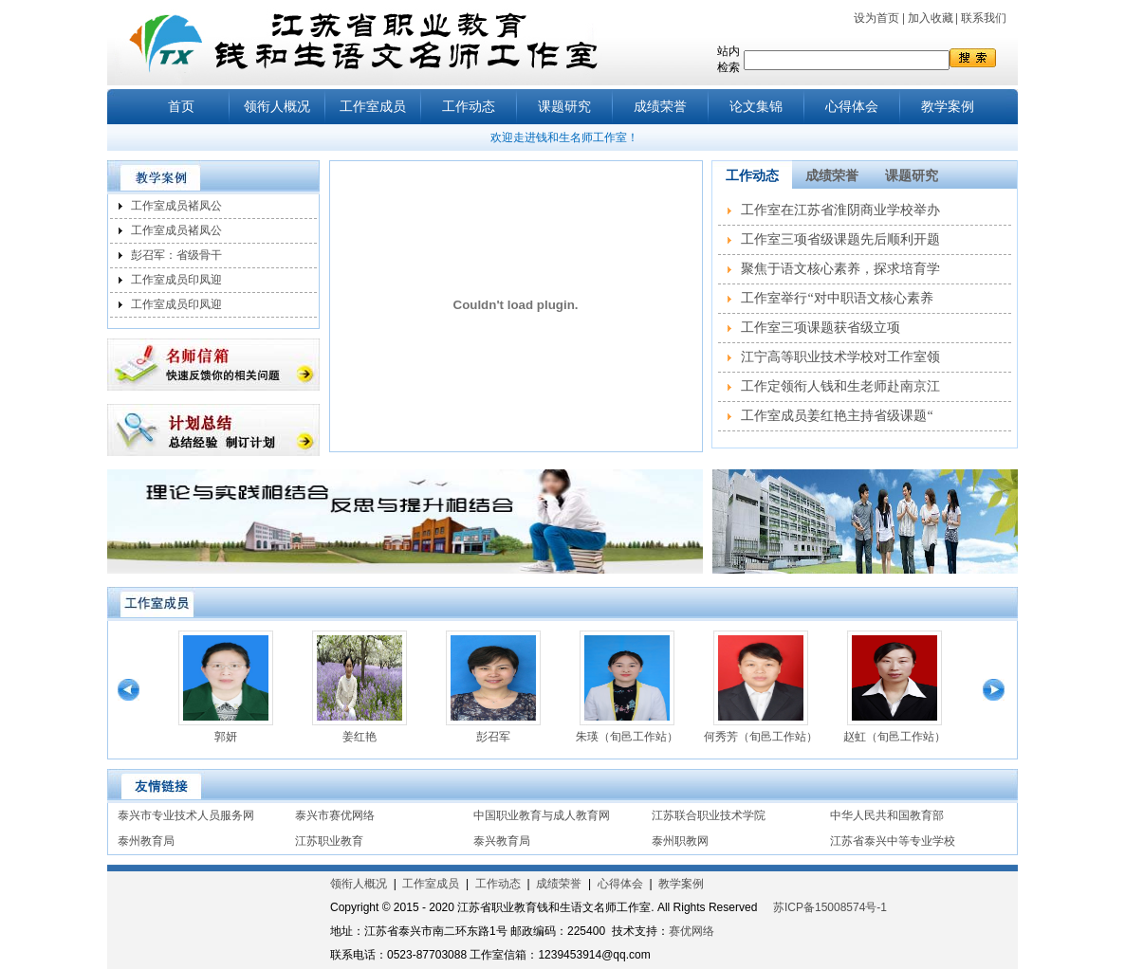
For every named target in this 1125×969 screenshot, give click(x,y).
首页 (181, 107)
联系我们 (983, 18)
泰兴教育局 (501, 841)
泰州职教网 (680, 841)
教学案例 (947, 107)
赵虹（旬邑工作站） (894, 736)
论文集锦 (756, 107)
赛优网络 (691, 931)
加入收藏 (930, 18)
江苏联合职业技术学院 (708, 815)
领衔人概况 (277, 107)
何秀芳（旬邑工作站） (761, 736)
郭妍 (225, 736)
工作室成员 (373, 107)
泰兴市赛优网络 (335, 815)
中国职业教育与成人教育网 (541, 815)
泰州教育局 (146, 841)
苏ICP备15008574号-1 (830, 907)
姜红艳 (359, 736)
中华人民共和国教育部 (887, 815)
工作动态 (468, 107)
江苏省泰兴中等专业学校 (892, 841)
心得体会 (851, 107)
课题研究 (564, 107)
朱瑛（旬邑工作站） (627, 736)
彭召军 (493, 736)
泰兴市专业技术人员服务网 (186, 815)
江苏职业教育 (329, 841)
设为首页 (876, 18)
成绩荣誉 (660, 107)
